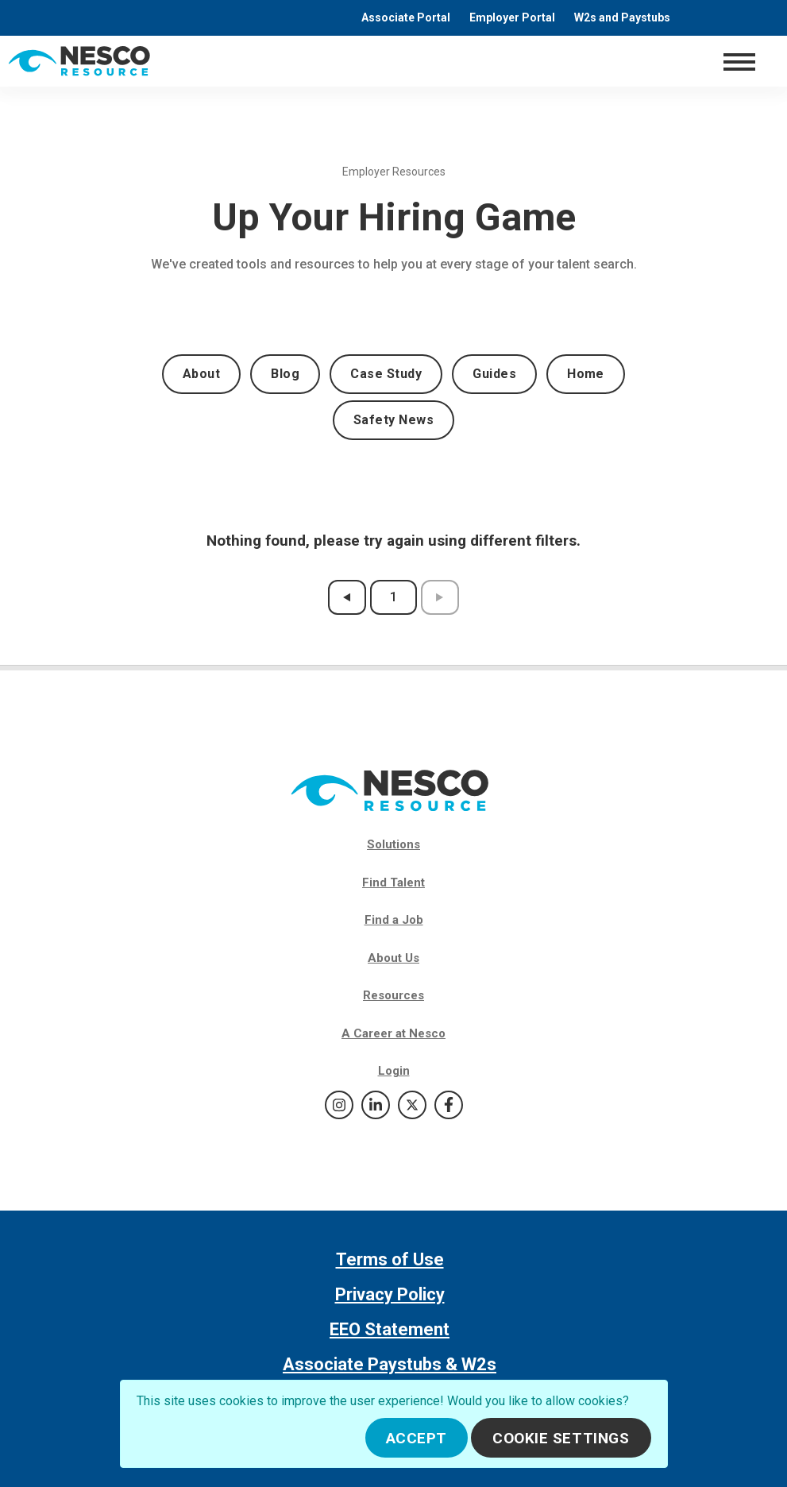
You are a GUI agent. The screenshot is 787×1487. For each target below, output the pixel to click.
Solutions (393, 844)
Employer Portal (512, 17)
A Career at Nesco (393, 1033)
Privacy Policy (390, 1294)
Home (585, 373)
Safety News (393, 419)
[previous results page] (347, 597)
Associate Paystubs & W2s (389, 1364)
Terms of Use (390, 1259)
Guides (494, 373)
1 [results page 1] (393, 596)
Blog (285, 373)
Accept (416, 1438)
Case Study (386, 373)
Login (394, 1071)
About (201, 373)
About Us (393, 958)
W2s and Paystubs (622, 17)
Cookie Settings (561, 1438)
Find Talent (393, 882)
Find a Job (394, 920)
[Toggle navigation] (739, 61)
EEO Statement (389, 1329)
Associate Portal (405, 17)
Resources (393, 995)
